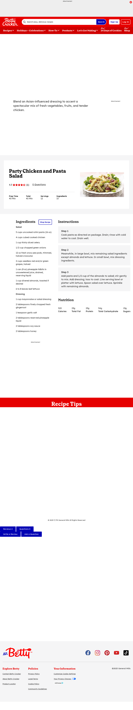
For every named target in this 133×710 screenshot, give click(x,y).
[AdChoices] (59, 683)
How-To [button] (52, 30)
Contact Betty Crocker (12, 674)
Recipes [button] (7, 30)
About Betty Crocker (11, 679)
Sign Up (114, 22)
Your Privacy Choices (65, 679)
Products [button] (67, 30)
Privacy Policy (34, 674)
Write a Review (10, 534)
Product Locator (9, 684)
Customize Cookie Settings (65, 674)
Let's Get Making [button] (86, 30)
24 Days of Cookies (111, 30)
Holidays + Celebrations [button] (30, 30)
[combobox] (59, 22)
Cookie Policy (33, 684)
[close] (131, 2)
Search (101, 22)
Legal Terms (33, 679)
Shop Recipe (45, 222)
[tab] (8, 529)
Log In (125, 22)
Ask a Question (31, 534)
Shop (127, 30)
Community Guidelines (37, 689)
